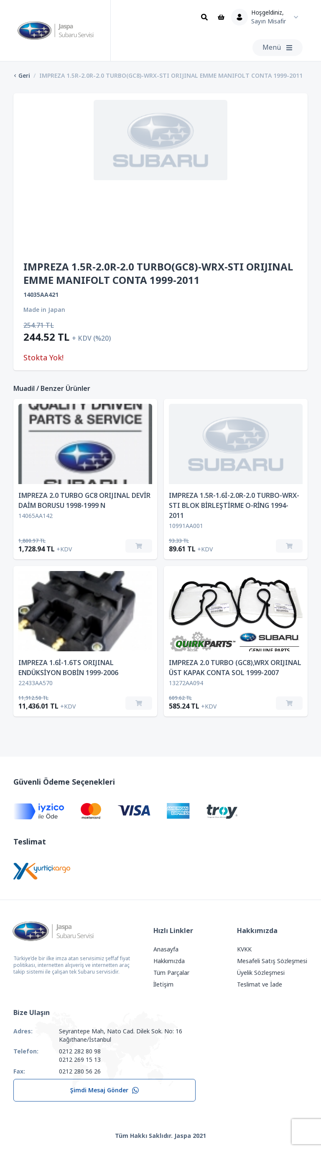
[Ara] (204, 17)
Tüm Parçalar (171, 973)
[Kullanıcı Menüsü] (267, 17)
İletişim (163, 984)
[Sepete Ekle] (138, 546)
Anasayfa (165, 949)
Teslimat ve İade (259, 984)
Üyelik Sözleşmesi (261, 973)
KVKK (244, 949)
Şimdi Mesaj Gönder (104, 1090)
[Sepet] (221, 17)
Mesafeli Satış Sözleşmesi (272, 961)
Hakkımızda (169, 961)
